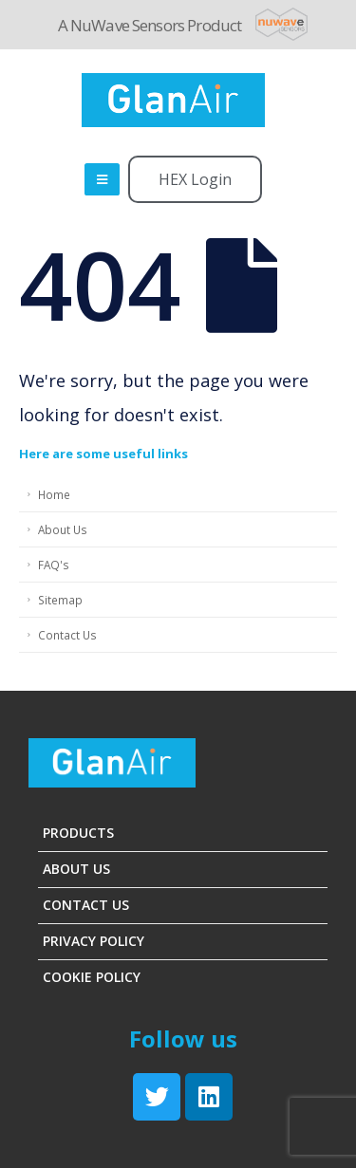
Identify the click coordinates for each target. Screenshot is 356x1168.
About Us (62, 529)
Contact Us (67, 634)
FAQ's (53, 564)
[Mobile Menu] (102, 179)
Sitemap (60, 599)
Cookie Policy (92, 977)
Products (78, 833)
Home (54, 494)
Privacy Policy (93, 941)
